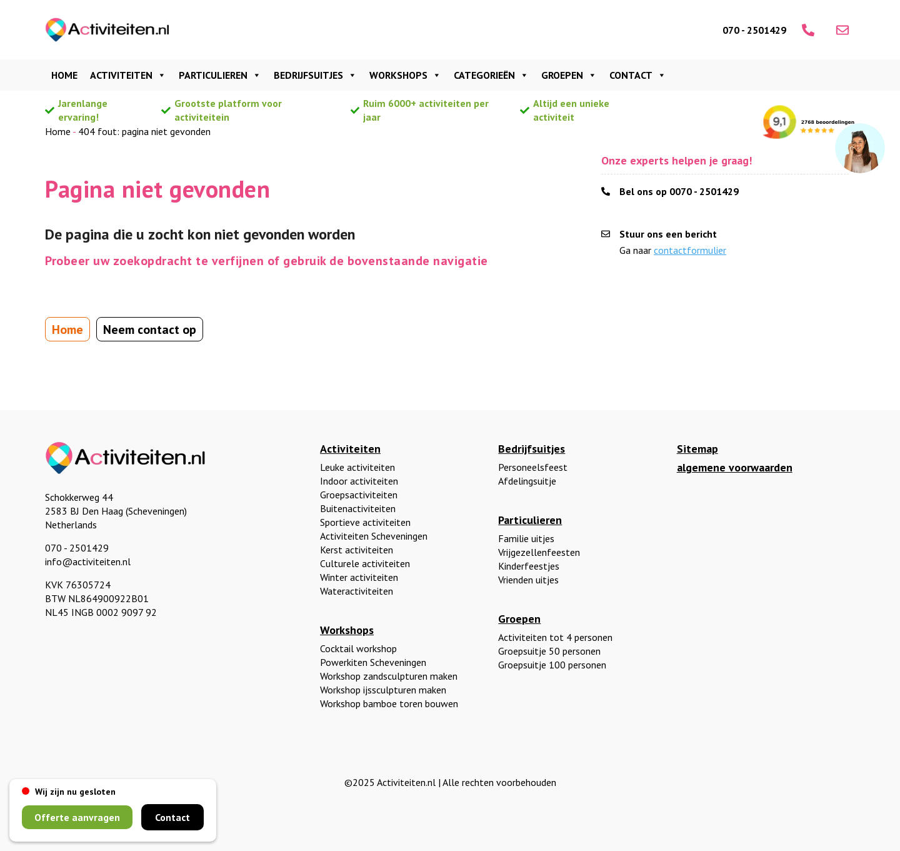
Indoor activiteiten (359, 481)
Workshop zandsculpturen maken (389, 676)
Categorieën (491, 75)
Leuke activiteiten (357, 467)
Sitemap (697, 448)
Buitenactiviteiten (358, 508)
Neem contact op (149, 329)
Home (64, 75)
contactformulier (690, 250)
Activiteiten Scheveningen (374, 536)
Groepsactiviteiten (359, 494)
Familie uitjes (526, 538)
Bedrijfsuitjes (315, 75)
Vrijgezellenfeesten (539, 552)
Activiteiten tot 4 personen (555, 637)
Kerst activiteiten (356, 549)
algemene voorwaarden (734, 467)
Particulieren (220, 75)
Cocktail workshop (358, 648)
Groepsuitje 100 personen (552, 664)
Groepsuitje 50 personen (549, 651)
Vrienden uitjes (528, 579)
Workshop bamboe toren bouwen (389, 703)
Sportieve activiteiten (365, 522)
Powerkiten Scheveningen (373, 662)
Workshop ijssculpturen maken (383, 689)
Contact (637, 75)
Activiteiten (128, 75)
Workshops (405, 75)
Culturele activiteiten (365, 563)
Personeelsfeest (533, 467)
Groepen (569, 75)
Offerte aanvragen (77, 817)
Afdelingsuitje (527, 481)
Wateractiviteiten (356, 591)
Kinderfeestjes (528, 566)
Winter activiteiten (359, 577)
